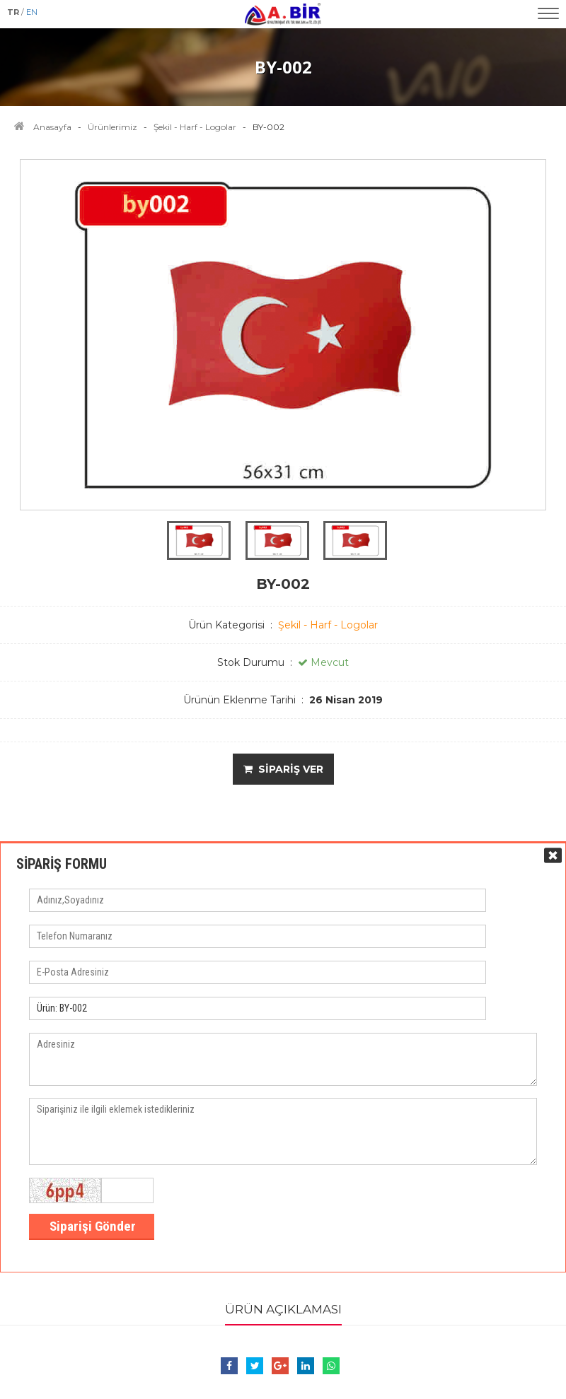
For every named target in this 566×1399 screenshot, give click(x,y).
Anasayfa (52, 127)
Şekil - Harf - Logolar (195, 127)
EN (31, 12)
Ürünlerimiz (112, 127)
